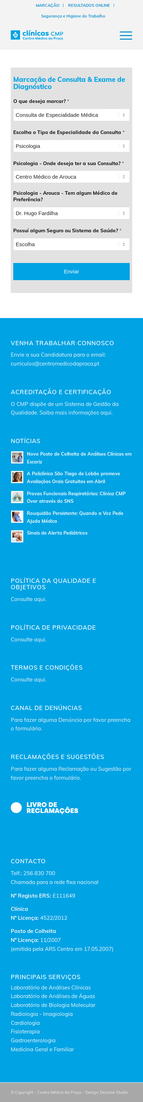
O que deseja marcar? (41, 101)
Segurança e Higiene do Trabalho (73, 16)
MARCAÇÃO (47, 5)
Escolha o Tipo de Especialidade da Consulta (69, 132)
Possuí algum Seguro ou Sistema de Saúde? (67, 230)
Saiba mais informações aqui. (76, 412)
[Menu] (122, 35)
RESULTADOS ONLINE (89, 5)
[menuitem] (47, 5)
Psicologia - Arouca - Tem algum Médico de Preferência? (65, 196)
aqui (39, 599)
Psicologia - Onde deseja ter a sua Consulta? (68, 163)
